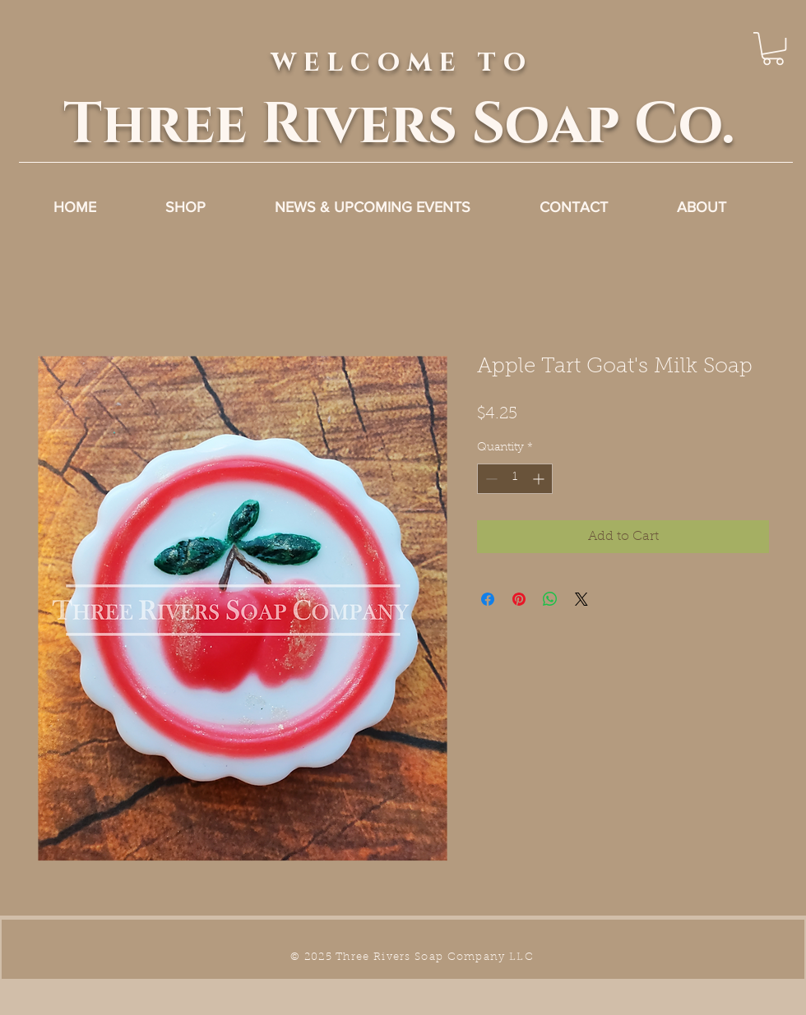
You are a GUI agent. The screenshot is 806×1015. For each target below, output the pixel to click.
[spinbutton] (515, 478)
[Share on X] (581, 599)
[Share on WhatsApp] (550, 599)
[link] (773, 48)
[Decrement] (489, 478)
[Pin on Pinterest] (519, 599)
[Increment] (540, 478)
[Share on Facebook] (488, 599)
